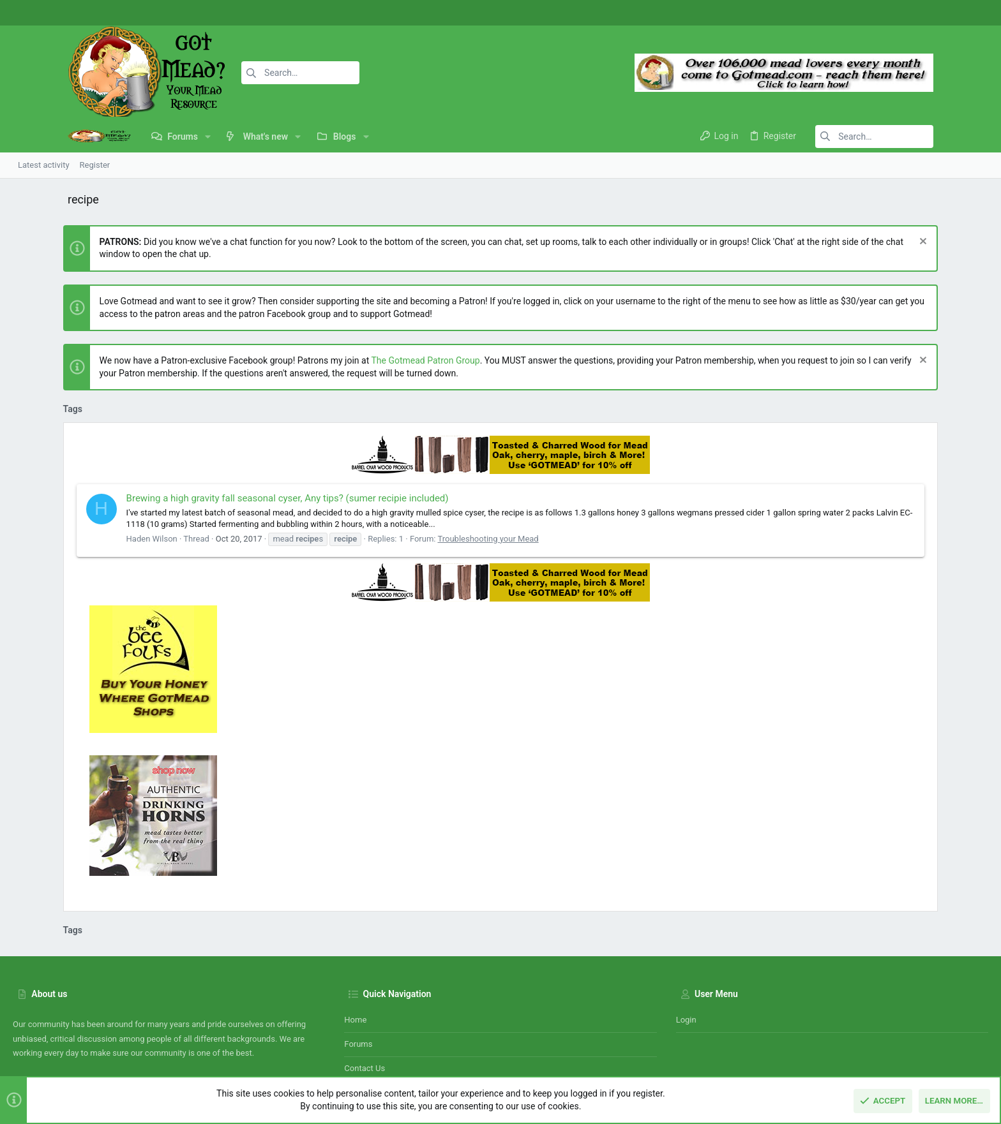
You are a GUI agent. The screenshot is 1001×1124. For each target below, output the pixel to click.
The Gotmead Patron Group (375, 360)
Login (686, 945)
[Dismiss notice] (972, 242)
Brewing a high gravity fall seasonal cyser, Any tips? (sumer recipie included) (237, 498)
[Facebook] (934, 13)
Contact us (364, 994)
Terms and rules (808, 1053)
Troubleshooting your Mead (438, 539)
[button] (153, 136)
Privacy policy (871, 1053)
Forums (358, 970)
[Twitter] (972, 13)
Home (355, 945)
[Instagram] (953, 13)
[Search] (241, 72)
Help (912, 1053)
